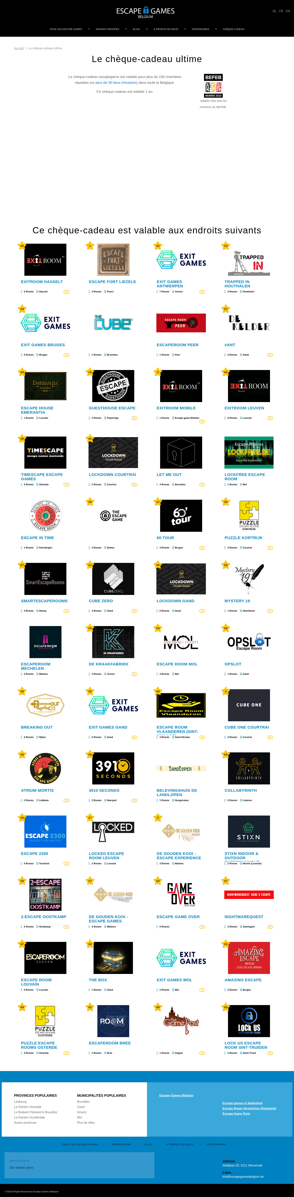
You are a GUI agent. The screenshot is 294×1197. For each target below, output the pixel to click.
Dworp (42, 611)
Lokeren (247, 800)
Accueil (19, 48)
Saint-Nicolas (182, 737)
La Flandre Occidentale (29, 1117)
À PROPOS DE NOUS (166, 29)
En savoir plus (21, 1167)
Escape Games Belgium (176, 1095)
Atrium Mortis (37, 790)
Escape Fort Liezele (112, 281)
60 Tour (165, 538)
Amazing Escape (243, 980)
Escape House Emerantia (37, 410)
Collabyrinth (241, 790)
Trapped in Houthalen (237, 283)
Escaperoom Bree (110, 1043)
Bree (109, 1053)
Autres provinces (25, 1122)
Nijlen (42, 737)
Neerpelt (111, 800)
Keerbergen (45, 547)
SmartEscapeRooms (44, 601)
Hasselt (43, 291)
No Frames (147, 173)
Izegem (179, 1053)
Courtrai (111, 484)
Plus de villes (86, 1122)
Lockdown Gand (175, 601)
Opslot (233, 664)
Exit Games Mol (174, 980)
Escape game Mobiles (187, 418)
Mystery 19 (237, 601)
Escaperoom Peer (178, 345)
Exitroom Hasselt (42, 281)
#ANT (230, 345)
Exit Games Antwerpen (170, 283)
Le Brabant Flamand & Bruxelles (35, 1112)
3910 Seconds (104, 790)
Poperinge (112, 418)
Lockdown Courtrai (112, 474)
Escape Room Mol (177, 664)
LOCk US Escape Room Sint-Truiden (246, 1045)
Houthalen (248, 291)
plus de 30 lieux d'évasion (116, 83)
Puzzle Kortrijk (244, 538)
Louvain (43, 418)
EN (288, 11)
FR (281, 11)
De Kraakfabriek (108, 664)
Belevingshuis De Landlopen (177, 792)
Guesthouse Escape (112, 408)
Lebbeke (44, 800)
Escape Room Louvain (36, 982)
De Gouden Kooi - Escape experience (179, 855)
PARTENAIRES (200, 29)
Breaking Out (37, 727)
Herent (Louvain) (252, 863)
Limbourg (20, 1101)
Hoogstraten (182, 800)
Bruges (43, 355)
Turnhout (44, 863)
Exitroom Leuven (244, 408)
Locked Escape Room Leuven (106, 855)
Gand (246, 355)
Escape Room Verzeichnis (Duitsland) (249, 1108)
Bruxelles (112, 355)
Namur (110, 547)
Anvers (179, 291)
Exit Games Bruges (43, 345)
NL (274, 11)
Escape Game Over (178, 917)
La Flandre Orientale (27, 1107)
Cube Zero (101, 601)
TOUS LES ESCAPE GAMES (66, 29)
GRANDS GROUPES (107, 29)
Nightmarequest (244, 917)
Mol (245, 484)
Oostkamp (45, 926)
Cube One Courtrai (247, 727)
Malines (43, 674)
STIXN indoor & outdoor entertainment (242, 857)
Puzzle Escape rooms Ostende (39, 1045)
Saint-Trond (249, 1053)
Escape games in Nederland (242, 1103)
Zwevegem (249, 926)
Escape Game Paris (236, 1113)
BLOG (136, 29)
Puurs (110, 291)
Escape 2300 (34, 853)
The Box (98, 980)
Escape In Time (37, 538)
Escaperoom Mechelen (35, 666)
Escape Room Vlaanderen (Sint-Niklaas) (177, 731)
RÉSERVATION (121, 1144)
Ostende (44, 484)
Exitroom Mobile (176, 408)
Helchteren (249, 611)
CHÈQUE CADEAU (233, 29)
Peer (177, 355)
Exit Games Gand (108, 727)
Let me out (169, 474)
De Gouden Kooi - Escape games (108, 919)
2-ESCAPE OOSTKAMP (43, 917)
